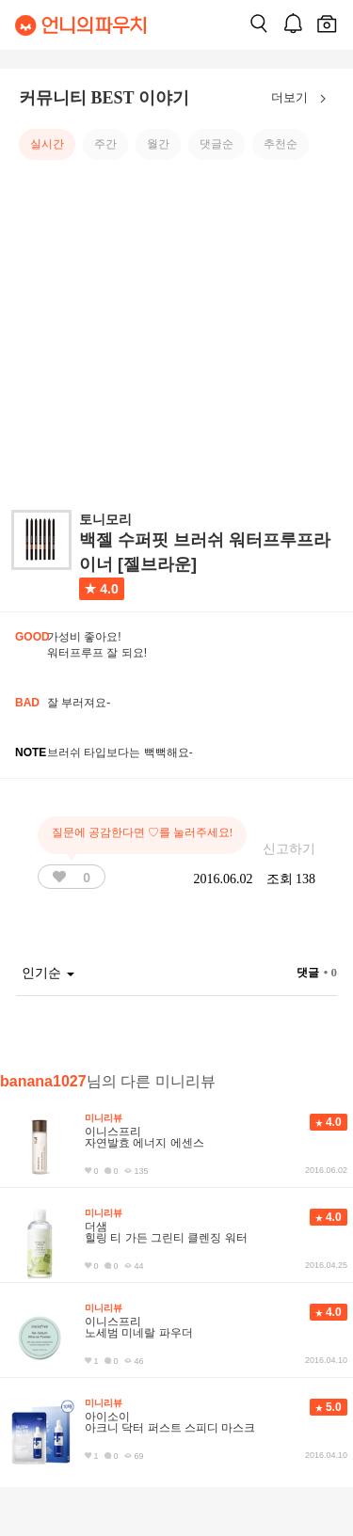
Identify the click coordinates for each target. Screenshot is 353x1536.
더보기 (302, 98)
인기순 (48, 973)
